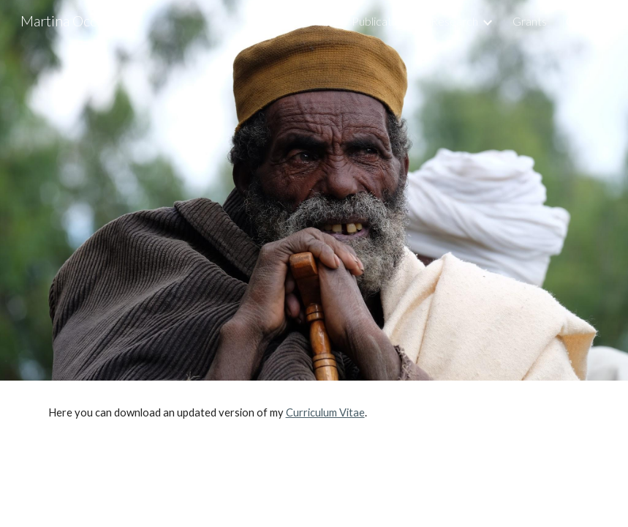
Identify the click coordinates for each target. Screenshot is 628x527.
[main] (314, 412)
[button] (610, 20)
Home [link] (267, 21)
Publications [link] (382, 21)
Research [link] (454, 21)
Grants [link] (529, 21)
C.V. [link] (575, 21)
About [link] (317, 21)
